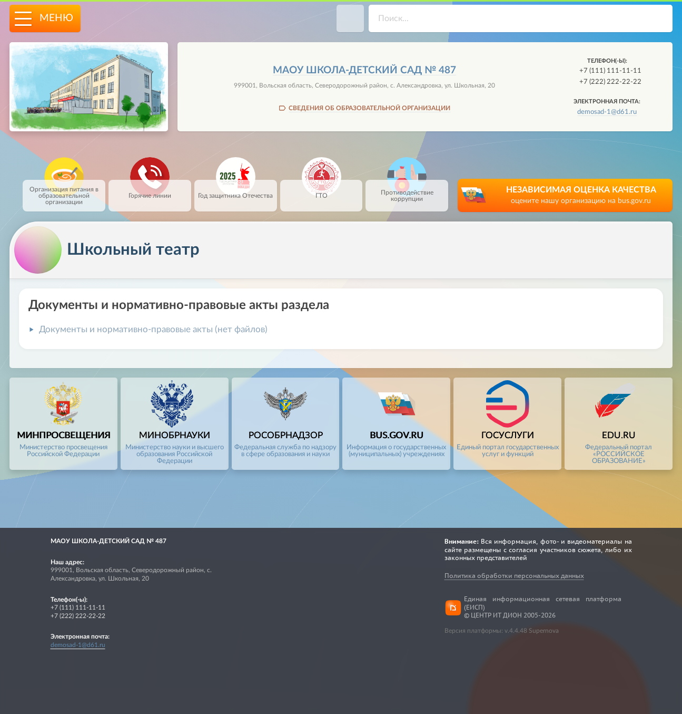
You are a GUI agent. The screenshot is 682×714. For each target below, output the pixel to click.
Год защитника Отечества (235, 189)
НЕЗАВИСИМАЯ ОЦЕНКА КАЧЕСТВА (581, 196)
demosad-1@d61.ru (607, 111)
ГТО (321, 189)
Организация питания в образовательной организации (63, 192)
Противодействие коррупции (407, 191)
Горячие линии (150, 189)
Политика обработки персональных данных (514, 576)
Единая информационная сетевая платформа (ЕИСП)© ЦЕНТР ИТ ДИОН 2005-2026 (542, 607)
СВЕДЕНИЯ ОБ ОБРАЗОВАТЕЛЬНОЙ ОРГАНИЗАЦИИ (369, 108)
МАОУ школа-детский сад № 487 (364, 70)
